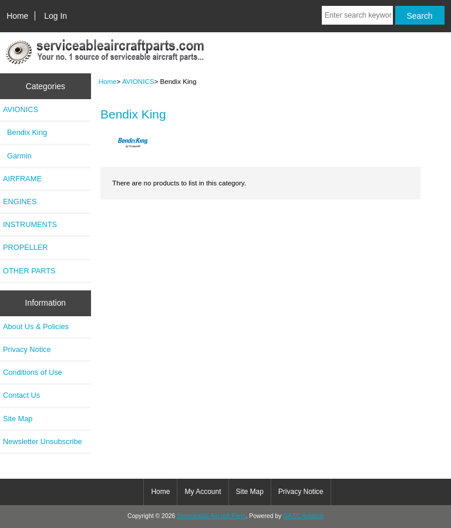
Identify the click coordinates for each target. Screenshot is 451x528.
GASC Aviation (303, 516)
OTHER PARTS (29, 270)
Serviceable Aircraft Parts (211, 516)
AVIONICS (138, 81)
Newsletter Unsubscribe (42, 441)
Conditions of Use (32, 372)
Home (17, 16)
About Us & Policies (36, 326)
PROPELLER (25, 247)
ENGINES (19, 201)
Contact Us (21, 395)
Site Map (17, 418)
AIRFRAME (22, 178)
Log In (55, 16)
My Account (202, 492)
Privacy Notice (27, 349)
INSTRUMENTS (30, 224)
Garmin (17, 155)
